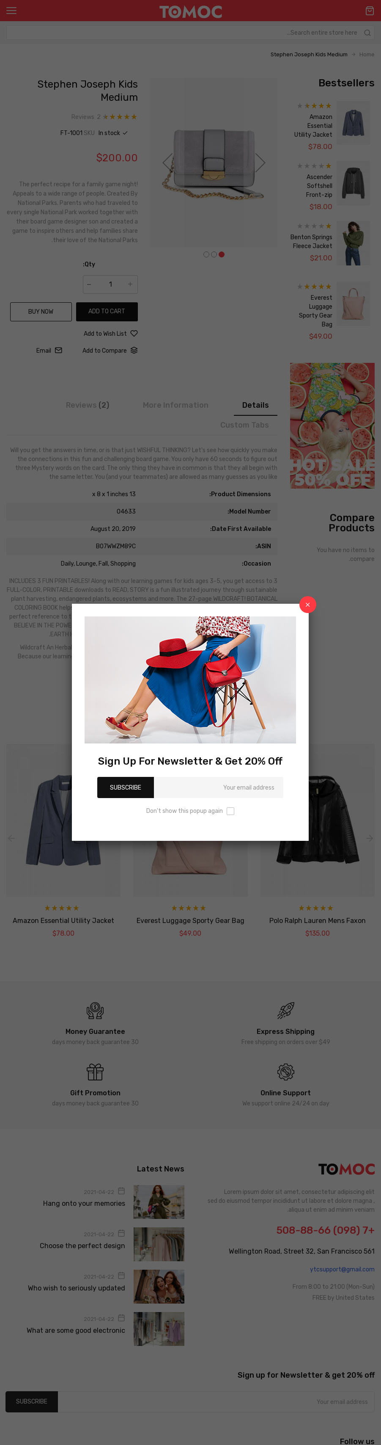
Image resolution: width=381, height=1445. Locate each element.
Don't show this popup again (184, 811)
